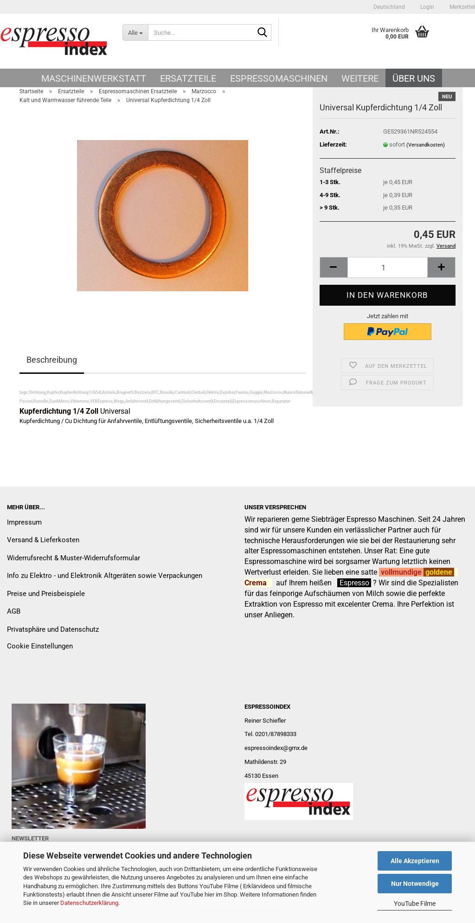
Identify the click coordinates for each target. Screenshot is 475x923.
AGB (13, 611)
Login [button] (426, 7)
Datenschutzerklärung (89, 902)
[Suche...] (135, 32)
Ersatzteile (188, 78)
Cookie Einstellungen (40, 646)
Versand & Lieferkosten (43, 540)
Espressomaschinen (278, 78)
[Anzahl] (387, 267)
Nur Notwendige (415, 883)
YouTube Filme (415, 903)
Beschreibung (51, 360)
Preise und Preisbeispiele (46, 594)
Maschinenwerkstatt (93, 78)
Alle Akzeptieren (415, 861)
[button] (389, 7)
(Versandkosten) (425, 145)
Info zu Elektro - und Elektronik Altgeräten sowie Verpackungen (104, 575)
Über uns (413, 78)
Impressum (24, 522)
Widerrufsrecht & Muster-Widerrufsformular (73, 558)
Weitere (360, 78)
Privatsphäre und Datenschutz (53, 629)
